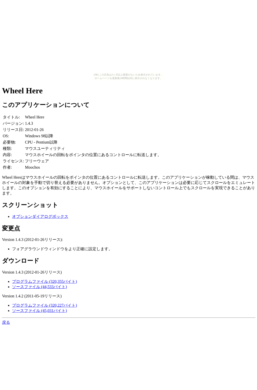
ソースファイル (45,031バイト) (39, 310)
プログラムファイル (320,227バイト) (44, 305)
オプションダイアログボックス (40, 216)
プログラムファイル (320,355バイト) (44, 281)
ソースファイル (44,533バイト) (39, 287)
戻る (6, 322)
